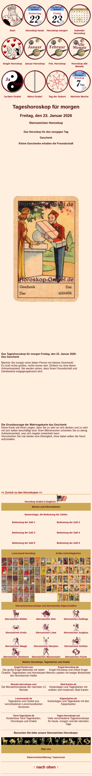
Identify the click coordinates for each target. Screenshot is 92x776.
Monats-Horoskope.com (24, 684)
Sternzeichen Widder (16, 618)
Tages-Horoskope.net (68, 715)
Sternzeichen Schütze (76, 645)
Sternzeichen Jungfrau (76, 631)
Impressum (59, 757)
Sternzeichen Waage (16, 645)
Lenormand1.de (23, 698)
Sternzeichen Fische (76, 655)
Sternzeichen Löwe (46, 631)
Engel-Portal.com (23, 667)
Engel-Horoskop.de (68, 667)
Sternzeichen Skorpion (46, 645)
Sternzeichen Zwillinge (76, 618)
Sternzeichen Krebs (16, 631)
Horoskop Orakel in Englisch (46, 501)
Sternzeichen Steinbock (16, 655)
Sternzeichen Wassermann (46, 655)
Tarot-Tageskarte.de (23, 715)
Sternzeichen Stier (46, 618)
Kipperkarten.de (68, 698)
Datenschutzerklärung (39, 757)
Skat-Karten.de (68, 684)
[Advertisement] (46, 170)
